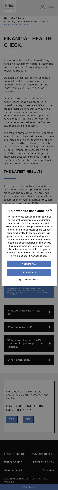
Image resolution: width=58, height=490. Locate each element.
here (13, 256)
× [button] (51, 210)
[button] (29, 279)
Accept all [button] (29, 264)
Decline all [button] (28, 272)
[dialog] (28, 245)
